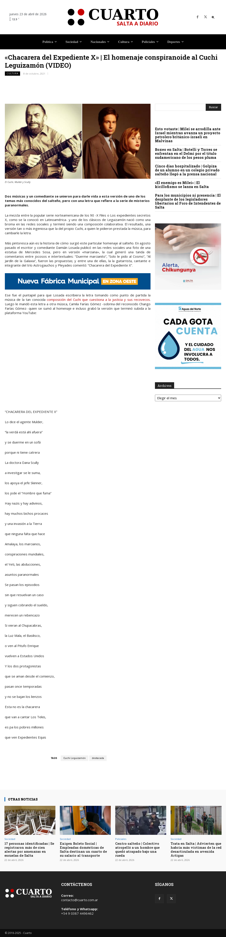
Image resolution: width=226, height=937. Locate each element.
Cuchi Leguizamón (74, 758)
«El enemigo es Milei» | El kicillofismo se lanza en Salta (182, 184)
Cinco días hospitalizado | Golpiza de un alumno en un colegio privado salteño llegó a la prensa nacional (187, 170)
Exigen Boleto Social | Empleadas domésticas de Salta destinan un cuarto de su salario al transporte (83, 849)
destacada (98, 758)
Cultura (12, 73)
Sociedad (9, 839)
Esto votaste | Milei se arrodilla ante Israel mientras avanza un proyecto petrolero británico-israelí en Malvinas (187, 135)
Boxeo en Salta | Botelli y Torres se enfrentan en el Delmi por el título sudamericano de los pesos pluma (186, 153)
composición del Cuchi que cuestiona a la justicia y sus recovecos (98, 299)
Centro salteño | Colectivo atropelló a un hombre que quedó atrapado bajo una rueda (137, 849)
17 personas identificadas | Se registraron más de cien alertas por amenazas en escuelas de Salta (29, 849)
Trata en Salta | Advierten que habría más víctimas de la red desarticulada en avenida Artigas (196, 849)
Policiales (120, 839)
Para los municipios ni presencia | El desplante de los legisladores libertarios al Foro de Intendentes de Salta (188, 201)
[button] (213, 17)
